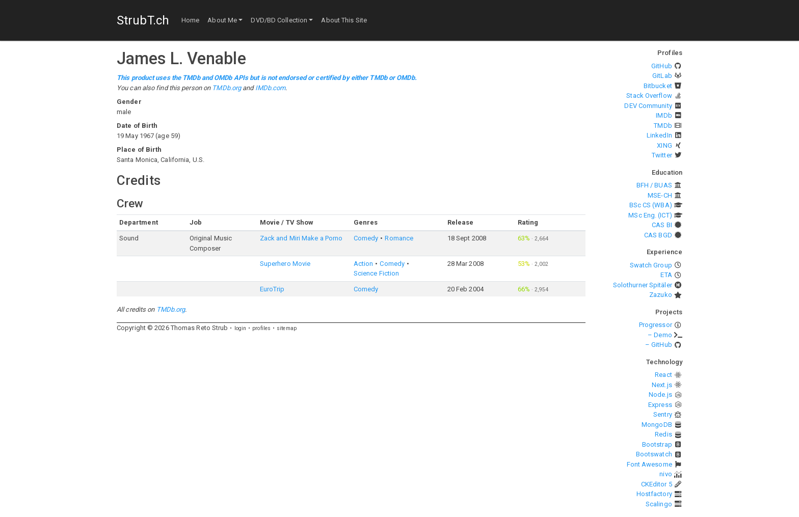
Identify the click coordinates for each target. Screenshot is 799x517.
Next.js (662, 385)
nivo (665, 474)
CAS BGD (658, 235)
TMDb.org (226, 88)
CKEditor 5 (656, 484)
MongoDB (657, 424)
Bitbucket (658, 86)
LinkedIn (659, 135)
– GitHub (658, 344)
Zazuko (660, 294)
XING (664, 145)
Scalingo (659, 504)
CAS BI (662, 225)
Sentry (662, 414)
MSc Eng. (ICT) (650, 215)
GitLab (662, 75)
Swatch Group (651, 265)
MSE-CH (660, 195)
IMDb (664, 115)
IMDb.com (270, 88)
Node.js (660, 394)
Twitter (662, 155)
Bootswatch (654, 454)
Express (660, 405)
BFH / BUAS (654, 185)
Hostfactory (654, 494)
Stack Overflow (649, 95)
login (240, 328)
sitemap (287, 328)
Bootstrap (657, 444)
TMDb (663, 125)
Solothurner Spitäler (642, 285)
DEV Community (648, 106)
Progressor (655, 325)
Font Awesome (649, 464)
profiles (261, 328)
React (663, 374)
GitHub (661, 66)
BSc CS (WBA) (650, 205)
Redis (663, 434)
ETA (666, 275)
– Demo (660, 335)
